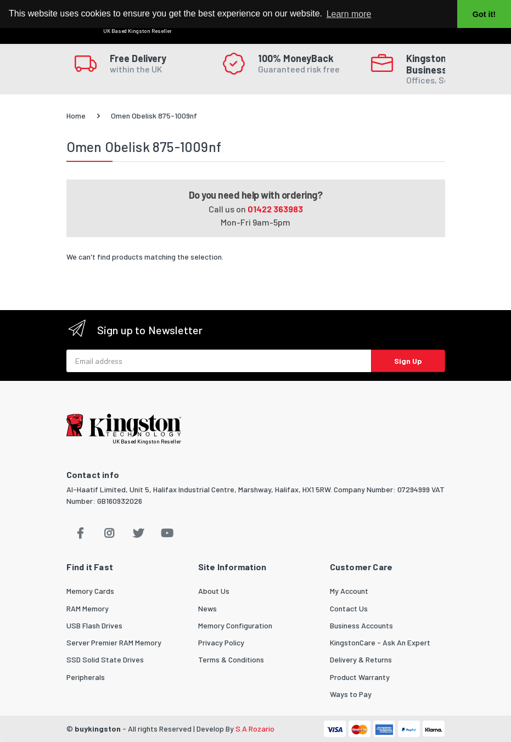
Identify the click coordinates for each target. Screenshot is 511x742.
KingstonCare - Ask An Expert (380, 642)
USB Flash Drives (94, 625)
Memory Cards (90, 590)
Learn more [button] (349, 14)
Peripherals (85, 677)
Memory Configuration (235, 625)
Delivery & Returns (361, 659)
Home (76, 115)
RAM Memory (87, 608)
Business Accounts (361, 625)
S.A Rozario (254, 728)
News (207, 608)
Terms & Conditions (231, 659)
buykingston (98, 728)
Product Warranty (360, 677)
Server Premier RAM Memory (113, 642)
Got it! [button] (484, 14)
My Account (349, 590)
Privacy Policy (221, 642)
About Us (213, 590)
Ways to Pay (351, 694)
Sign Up (408, 361)
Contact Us (349, 608)
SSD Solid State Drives (105, 659)
